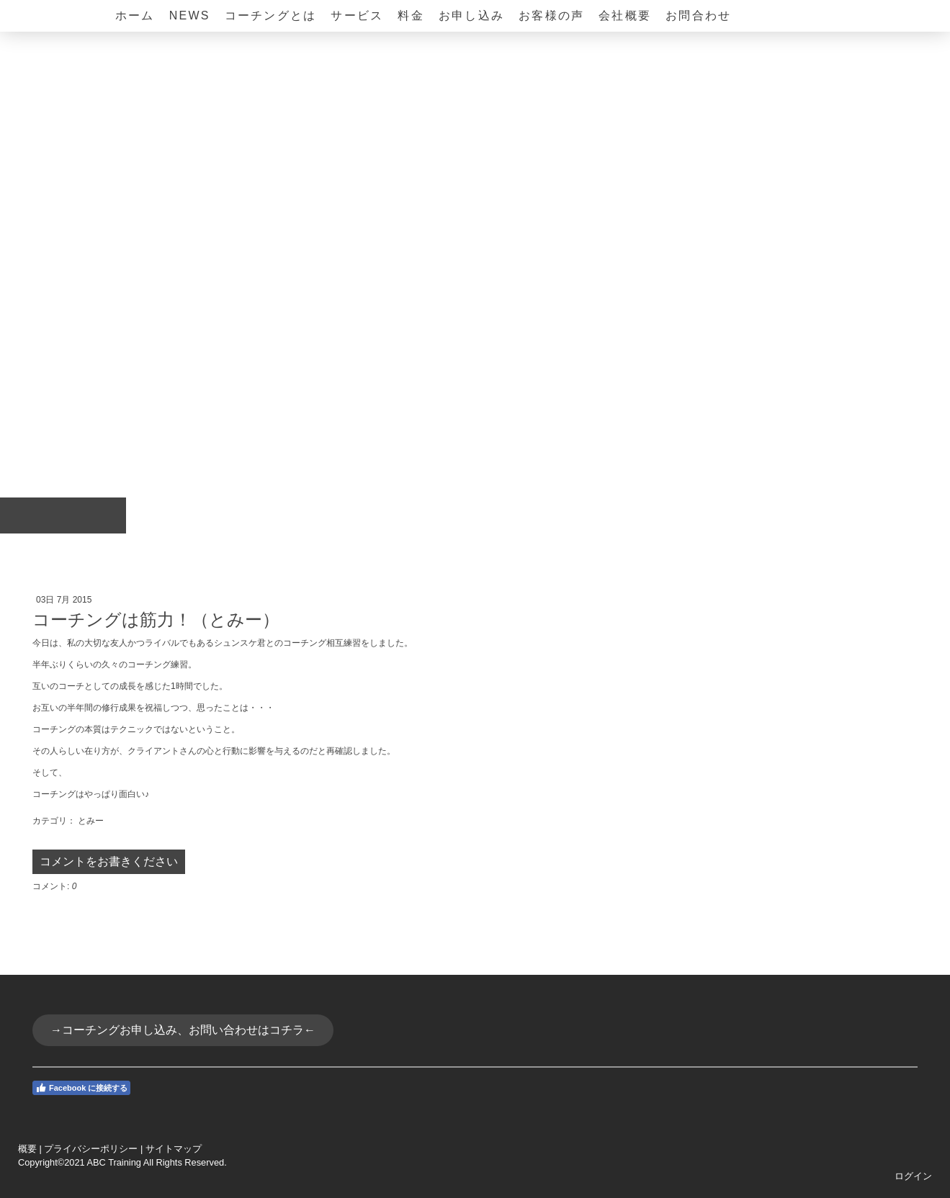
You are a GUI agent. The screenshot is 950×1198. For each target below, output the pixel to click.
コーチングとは (271, 15)
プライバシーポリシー (91, 1148)
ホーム (135, 15)
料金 (411, 15)
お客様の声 (551, 15)
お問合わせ (698, 15)
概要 (27, 1148)
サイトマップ (173, 1148)
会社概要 (625, 15)
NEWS (189, 15)
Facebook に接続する (81, 1088)
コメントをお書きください (109, 861)
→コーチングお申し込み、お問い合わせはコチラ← (182, 1030)
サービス (357, 15)
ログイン (913, 1176)
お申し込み (471, 15)
